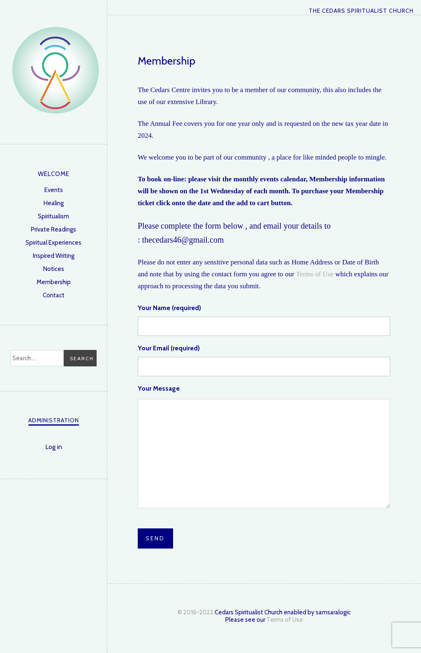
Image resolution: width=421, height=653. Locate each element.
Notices (53, 269)
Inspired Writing (53, 255)
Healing (54, 203)
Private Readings (53, 229)
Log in (53, 447)
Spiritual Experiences (53, 242)
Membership (54, 282)
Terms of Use (314, 274)
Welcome (53, 174)
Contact (54, 295)
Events (53, 190)
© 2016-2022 (195, 612)
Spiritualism (53, 216)
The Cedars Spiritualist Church (55, 70)
